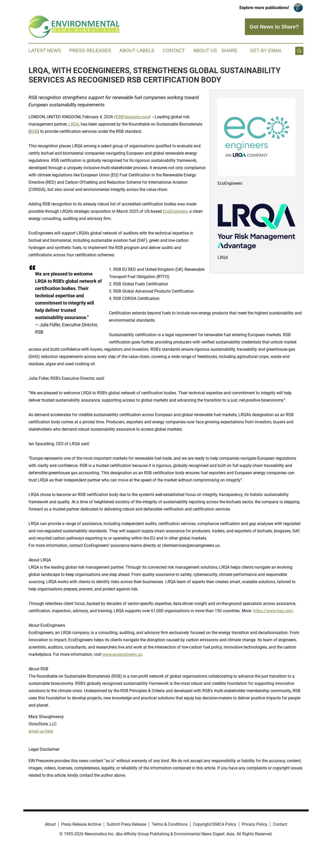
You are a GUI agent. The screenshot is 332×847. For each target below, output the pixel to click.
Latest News (45, 50)
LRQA (73, 124)
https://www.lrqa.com (273, 610)
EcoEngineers (175, 211)
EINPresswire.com (132, 116)
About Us (205, 50)
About (50, 824)
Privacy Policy (254, 824)
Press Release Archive (81, 824)
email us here (41, 731)
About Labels (136, 50)
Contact (174, 50)
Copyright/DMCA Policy (214, 824)
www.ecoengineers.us (122, 654)
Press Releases (90, 50)
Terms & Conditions (170, 824)
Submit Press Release (126, 824)
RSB (34, 131)
